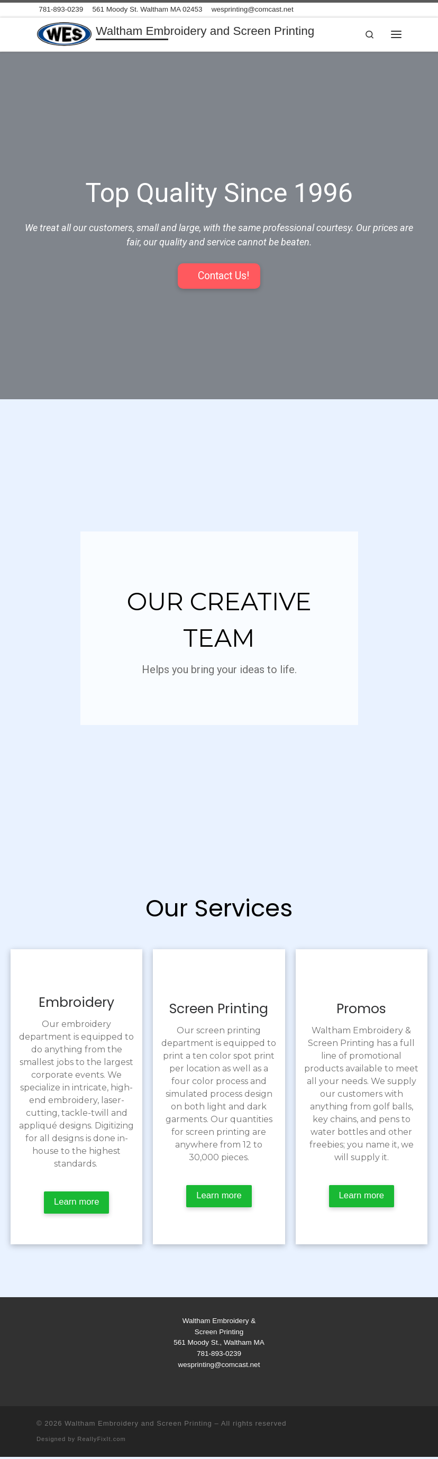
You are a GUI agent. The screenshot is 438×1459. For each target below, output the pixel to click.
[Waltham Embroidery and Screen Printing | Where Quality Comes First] (64, 33)
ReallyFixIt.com (101, 1440)
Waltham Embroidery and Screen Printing (138, 1425)
